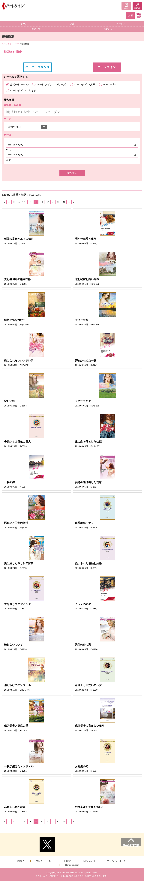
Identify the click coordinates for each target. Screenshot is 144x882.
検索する (72, 173)
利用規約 (67, 862)
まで (8, 160)
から (8, 150)
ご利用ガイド (126, 6)
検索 (131, 15)
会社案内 (20, 862)
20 (42, 203)
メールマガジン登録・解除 (137, 6)
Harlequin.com (72, 866)
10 (14, 203)
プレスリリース (43, 862)
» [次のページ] (73, 203)
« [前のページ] (4, 203)
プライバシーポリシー (117, 862)
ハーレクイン (107, 67)
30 (58, 203)
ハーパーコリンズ (37, 67)
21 (48, 203)
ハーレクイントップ (10, 44)
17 (23, 203)
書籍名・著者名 (12, 105)
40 (64, 203)
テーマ (7, 119)
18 (29, 203)
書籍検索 (138, 15)
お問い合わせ (89, 862)
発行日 (7, 134)
